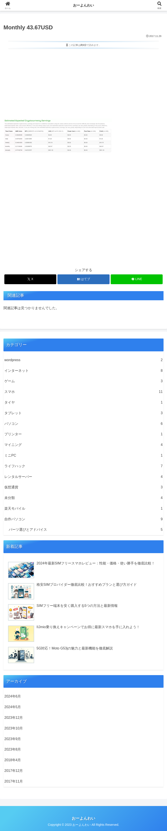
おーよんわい (83, 5)
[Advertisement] (83, 83)
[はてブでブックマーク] (83, 279)
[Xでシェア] (30, 279)
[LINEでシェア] (137, 279)
